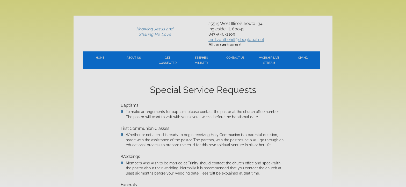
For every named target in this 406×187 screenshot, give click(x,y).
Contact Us (235, 57)
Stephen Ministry (201, 60)
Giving (303, 57)
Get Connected (168, 60)
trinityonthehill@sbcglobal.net (236, 39)
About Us (134, 57)
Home (100, 57)
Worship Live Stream (269, 60)
